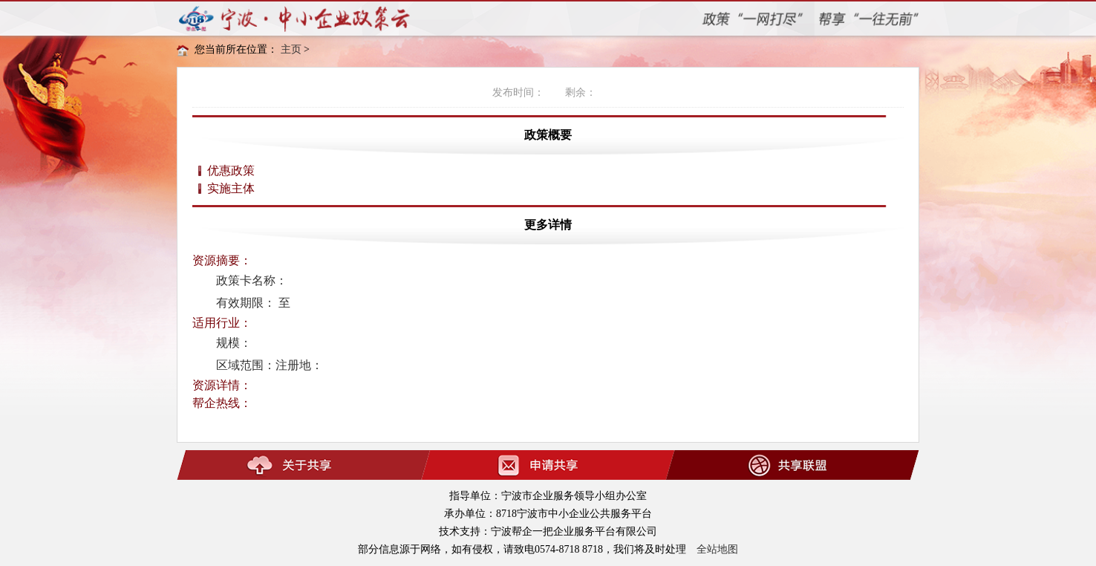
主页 (291, 49)
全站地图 (717, 549)
